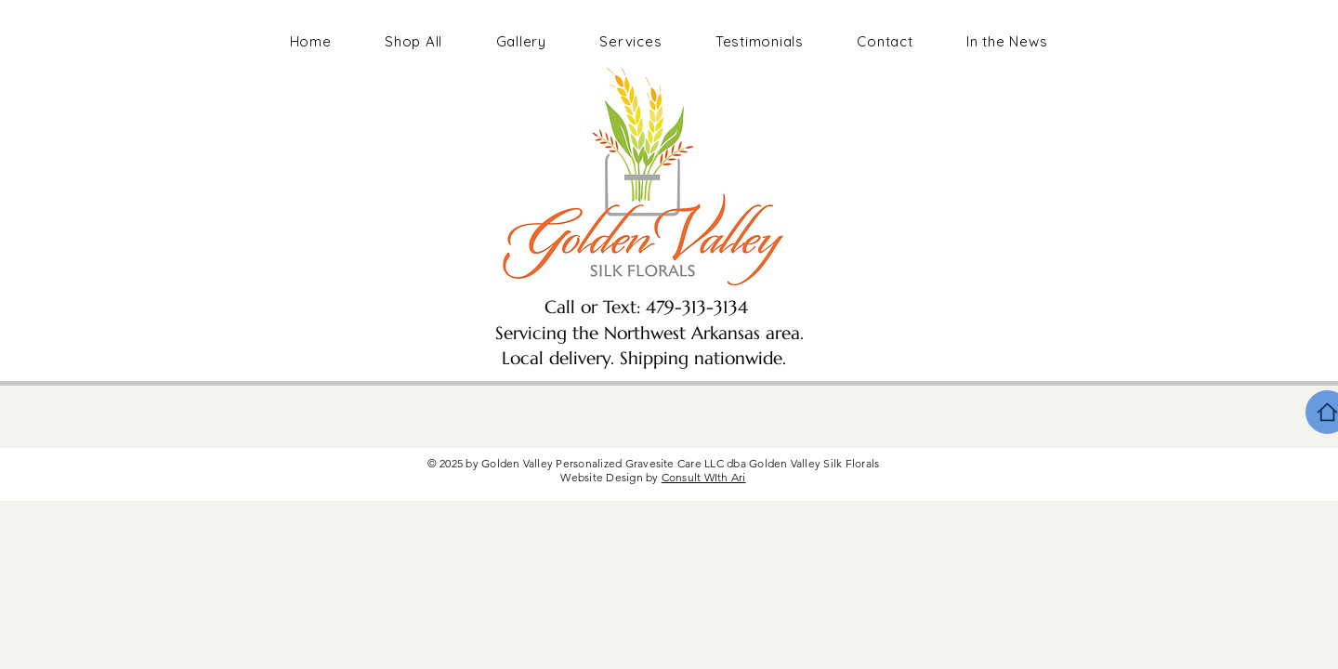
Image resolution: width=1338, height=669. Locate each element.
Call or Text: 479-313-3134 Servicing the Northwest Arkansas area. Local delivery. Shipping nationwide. (644, 332)
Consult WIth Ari (704, 477)
